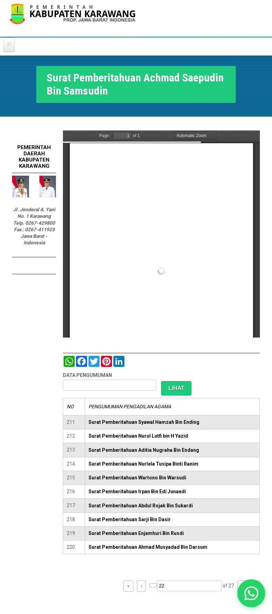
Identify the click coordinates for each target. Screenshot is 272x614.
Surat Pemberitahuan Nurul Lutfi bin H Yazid (138, 436)
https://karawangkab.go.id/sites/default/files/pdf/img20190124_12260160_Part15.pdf (161, 234)
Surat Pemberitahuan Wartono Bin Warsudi (137, 477)
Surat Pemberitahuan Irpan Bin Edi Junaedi (137, 491)
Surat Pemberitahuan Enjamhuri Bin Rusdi (136, 533)
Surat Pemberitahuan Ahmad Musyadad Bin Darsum (147, 547)
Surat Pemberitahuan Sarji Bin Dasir (129, 519)
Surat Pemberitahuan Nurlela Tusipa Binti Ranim (143, 464)
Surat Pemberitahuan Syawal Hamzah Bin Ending (143, 422)
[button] (251, 593)
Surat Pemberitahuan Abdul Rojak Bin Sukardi (140, 505)
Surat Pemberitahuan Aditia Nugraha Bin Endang (143, 450)
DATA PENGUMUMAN (87, 375)
